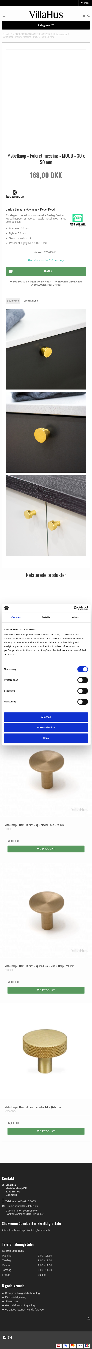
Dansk (85, 3)
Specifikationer (31, 300)
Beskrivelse (13, 300)
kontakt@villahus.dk (26, 1206)
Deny (46, 738)
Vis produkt (46, 848)
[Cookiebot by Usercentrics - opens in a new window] (71, 608)
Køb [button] (29, 271)
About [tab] (75, 617)
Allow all (46, 717)
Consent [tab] (16, 617)
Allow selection (46, 727)
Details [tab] (46, 617)
